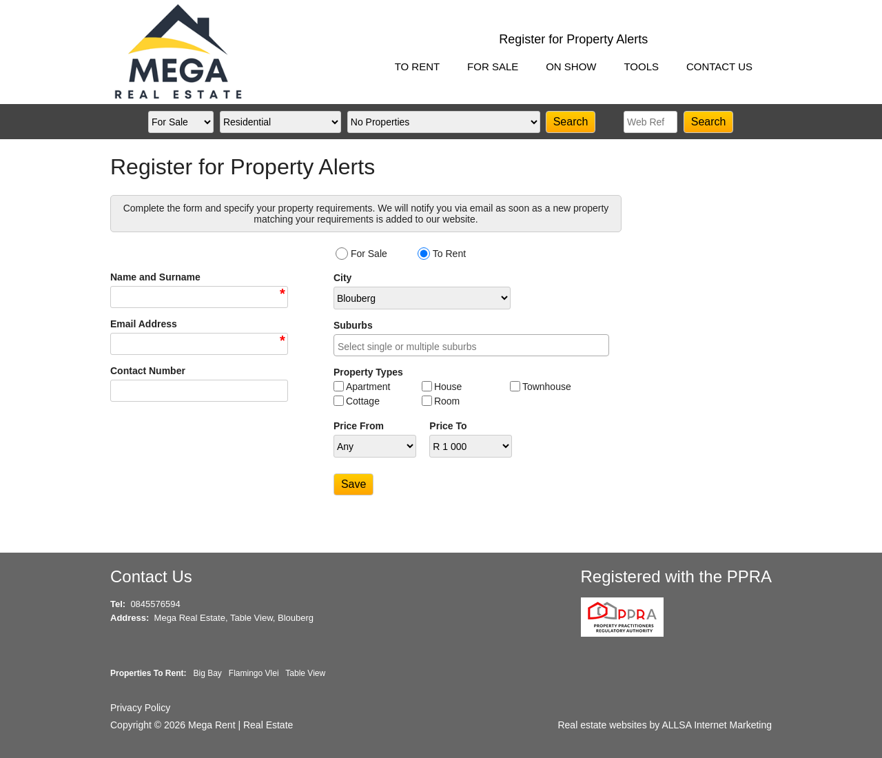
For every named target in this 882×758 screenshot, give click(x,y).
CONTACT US (719, 66)
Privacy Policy (140, 707)
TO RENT (417, 66)
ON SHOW (571, 66)
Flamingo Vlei (254, 673)
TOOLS (641, 66)
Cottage (363, 401)
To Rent (449, 253)
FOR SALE (492, 66)
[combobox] (471, 345)
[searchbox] (475, 347)
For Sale (369, 253)
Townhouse (546, 386)
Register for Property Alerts (573, 39)
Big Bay (207, 673)
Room (447, 401)
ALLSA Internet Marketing (717, 724)
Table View (305, 673)
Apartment (368, 386)
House (448, 386)
